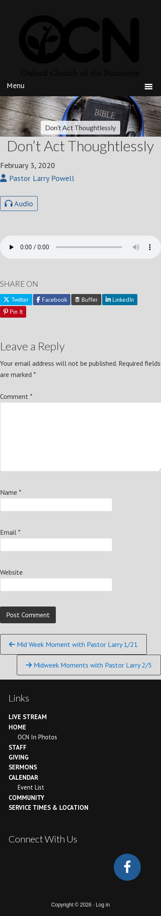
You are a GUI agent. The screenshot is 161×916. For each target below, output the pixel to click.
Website (11, 572)
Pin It (13, 312)
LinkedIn (120, 299)
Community (26, 797)
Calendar (23, 777)
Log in (103, 905)
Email (10, 532)
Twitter (16, 299)
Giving (19, 757)
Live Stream (28, 717)
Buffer (86, 299)
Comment (16, 396)
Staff (18, 747)
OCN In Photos (37, 737)
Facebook (51, 299)
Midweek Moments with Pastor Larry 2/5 (89, 665)
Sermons (23, 767)
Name (10, 492)
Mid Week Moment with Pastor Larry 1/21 (73, 644)
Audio (19, 203)
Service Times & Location (48, 807)
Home (17, 727)
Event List (31, 787)
